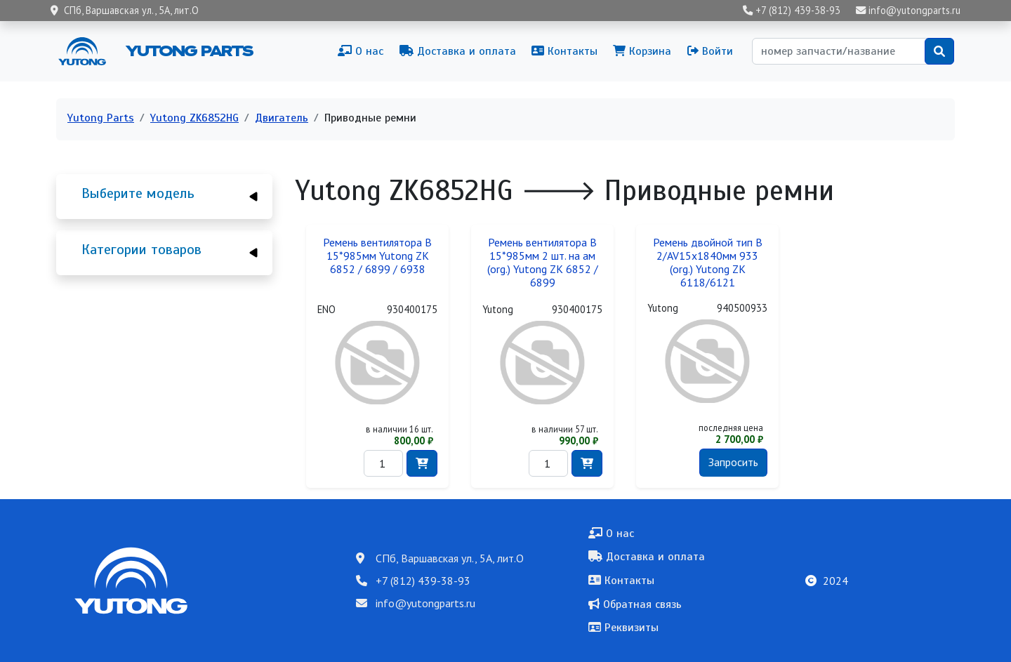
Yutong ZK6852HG (194, 118)
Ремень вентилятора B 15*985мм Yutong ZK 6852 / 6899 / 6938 (377, 256)
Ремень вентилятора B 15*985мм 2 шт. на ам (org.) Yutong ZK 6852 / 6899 (542, 262)
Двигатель (281, 118)
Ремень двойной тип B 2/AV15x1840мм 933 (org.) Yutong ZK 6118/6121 (707, 262)
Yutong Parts (188, 50)
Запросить (733, 462)
